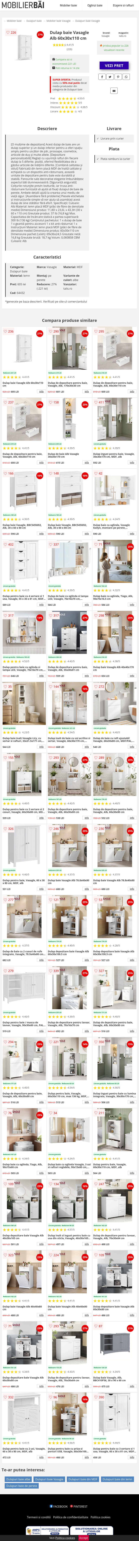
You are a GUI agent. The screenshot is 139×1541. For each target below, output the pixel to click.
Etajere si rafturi (123, 5)
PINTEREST (78, 1506)
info (41, 391)
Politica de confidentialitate (70, 1517)
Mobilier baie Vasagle (58, 20)
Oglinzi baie (94, 5)
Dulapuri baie (34, 20)
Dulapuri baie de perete (21, 1486)
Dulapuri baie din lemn (117, 1479)
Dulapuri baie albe (18, 1479)
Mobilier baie (68, 5)
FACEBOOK (59, 1506)
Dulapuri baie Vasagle (87, 20)
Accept (83, 1538)
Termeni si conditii (39, 1517)
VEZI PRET (114, 65)
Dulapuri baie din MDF (83, 1479)
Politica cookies (100, 1517)
